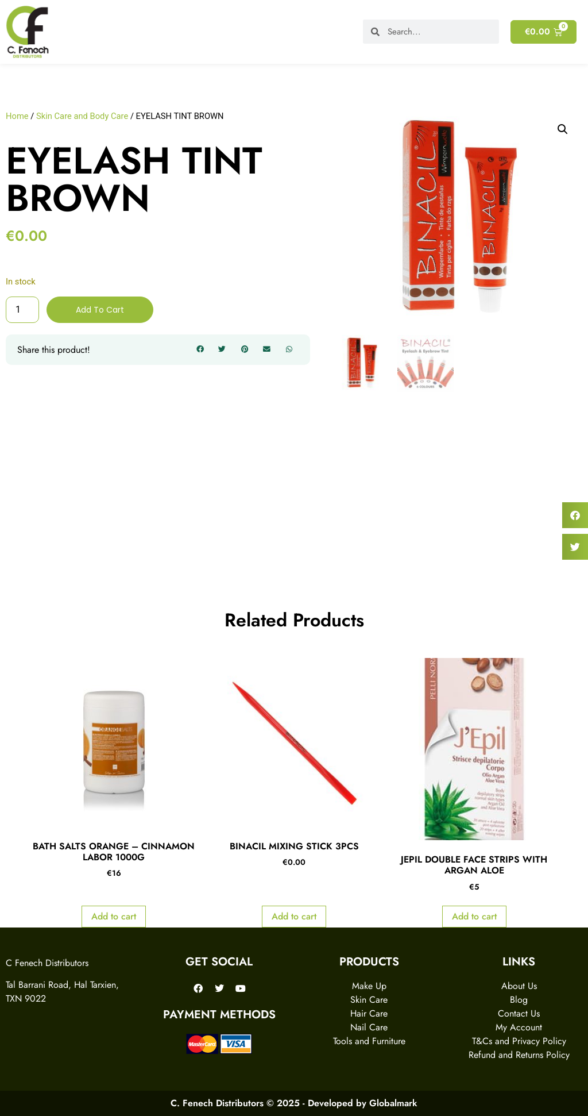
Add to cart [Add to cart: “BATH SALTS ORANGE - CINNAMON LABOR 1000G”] (113, 916)
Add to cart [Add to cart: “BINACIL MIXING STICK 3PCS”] (294, 916)
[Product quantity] (22, 310)
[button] (200, 350)
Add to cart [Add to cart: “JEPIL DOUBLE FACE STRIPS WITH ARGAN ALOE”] (474, 916)
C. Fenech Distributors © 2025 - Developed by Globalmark (294, 1103)
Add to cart (100, 309)
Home (17, 116)
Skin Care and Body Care (82, 116)
